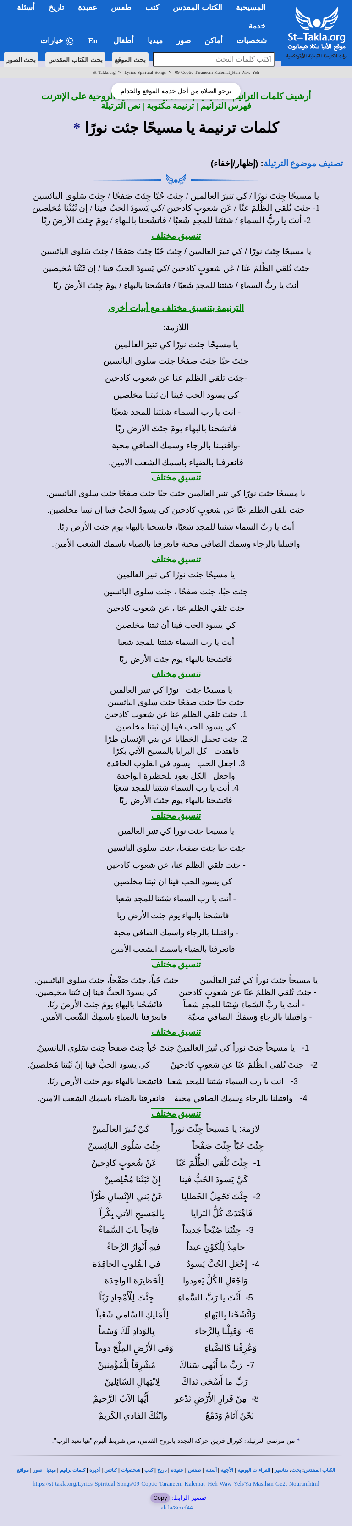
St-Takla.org (104, 72)
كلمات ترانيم (73, 1470)
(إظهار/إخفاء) (234, 163)
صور (37, 1470)
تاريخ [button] (56, 7)
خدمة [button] (257, 26)
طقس (194, 1470)
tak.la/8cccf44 (175, 1507)
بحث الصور (21, 59)
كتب (148, 1470)
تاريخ (162, 1470)
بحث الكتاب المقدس (75, 59)
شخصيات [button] (254, 40)
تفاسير (281, 1470)
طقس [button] (121, 7)
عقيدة (177, 1470)
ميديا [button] (155, 40)
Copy (160, 1497)
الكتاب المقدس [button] (197, 7)
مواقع (23, 1470)
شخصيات (130, 1470)
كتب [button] (152, 7)
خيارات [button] (57, 41)
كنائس (110, 1470)
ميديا (51, 1470)
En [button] (93, 40)
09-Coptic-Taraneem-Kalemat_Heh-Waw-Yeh (217, 72)
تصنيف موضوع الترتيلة (303, 163)
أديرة (94, 1470)
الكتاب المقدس (319, 1470)
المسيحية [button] (251, 7)
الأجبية (226, 1470)
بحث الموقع (130, 59)
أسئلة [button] (26, 7)
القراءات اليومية (253, 1470)
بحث (296, 1470)
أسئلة (211, 1470)
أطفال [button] (123, 40)
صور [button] (183, 40)
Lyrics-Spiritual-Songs (145, 72)
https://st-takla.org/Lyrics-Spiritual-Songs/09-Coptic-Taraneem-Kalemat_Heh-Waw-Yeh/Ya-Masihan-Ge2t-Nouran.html (176, 1483)
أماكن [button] (213, 40)
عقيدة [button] (87, 7)
